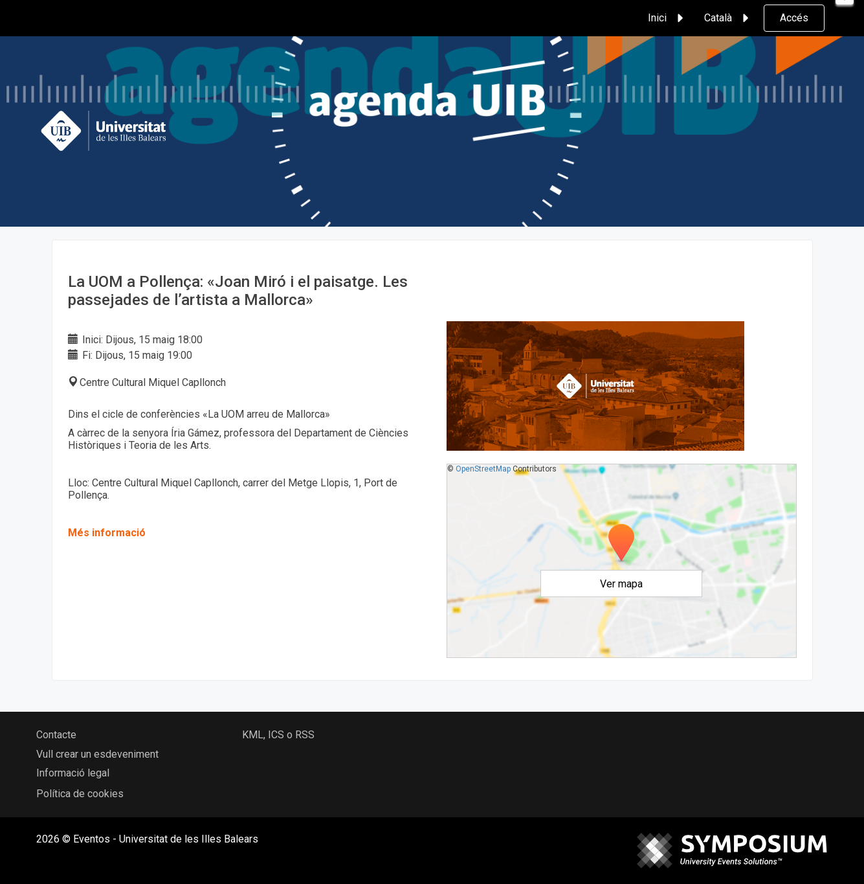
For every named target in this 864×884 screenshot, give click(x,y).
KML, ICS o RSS (278, 735)
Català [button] (728, 18)
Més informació (107, 533)
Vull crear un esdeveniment (97, 754)
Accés (794, 18)
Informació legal (72, 773)
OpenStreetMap (483, 468)
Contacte (56, 735)
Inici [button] (667, 18)
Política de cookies (80, 794)
